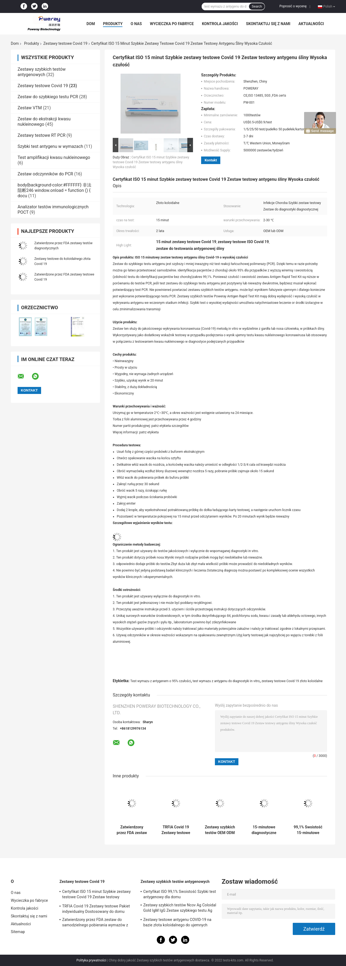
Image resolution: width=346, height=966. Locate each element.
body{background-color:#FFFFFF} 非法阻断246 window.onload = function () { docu (54, 190)
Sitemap (18, 932)
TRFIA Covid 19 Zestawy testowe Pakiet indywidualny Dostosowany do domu (176, 830)
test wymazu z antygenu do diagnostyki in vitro (226, 681)
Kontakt (211, 160)
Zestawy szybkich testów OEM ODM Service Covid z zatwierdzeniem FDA (220, 830)
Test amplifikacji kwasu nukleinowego (54, 157)
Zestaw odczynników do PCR (45, 173)
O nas (136, 24)
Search (257, 6)
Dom (90, 24)
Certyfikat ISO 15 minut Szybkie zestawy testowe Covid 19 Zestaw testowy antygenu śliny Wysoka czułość (151, 162)
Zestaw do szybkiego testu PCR (48, 96)
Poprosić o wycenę (293, 6)
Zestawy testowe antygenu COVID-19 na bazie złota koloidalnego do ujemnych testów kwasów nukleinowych (177, 923)
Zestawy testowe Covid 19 (65, 43)
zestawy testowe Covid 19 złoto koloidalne (291, 681)
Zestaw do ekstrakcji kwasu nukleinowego (44, 121)
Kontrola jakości (220, 24)
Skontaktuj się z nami (268, 24)
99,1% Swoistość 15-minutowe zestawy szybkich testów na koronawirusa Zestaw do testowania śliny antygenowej (308, 830)
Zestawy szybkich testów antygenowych (42, 72)
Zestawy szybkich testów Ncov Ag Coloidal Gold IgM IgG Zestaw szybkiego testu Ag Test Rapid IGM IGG (179, 908)
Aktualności (311, 24)
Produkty (112, 24)
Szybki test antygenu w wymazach (50, 146)
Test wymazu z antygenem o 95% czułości (160, 681)
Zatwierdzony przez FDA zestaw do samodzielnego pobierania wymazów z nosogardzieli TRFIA (131, 830)
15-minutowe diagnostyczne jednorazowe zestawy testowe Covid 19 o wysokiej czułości (264, 830)
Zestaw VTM (30, 107)
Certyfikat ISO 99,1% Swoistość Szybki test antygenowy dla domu (179, 894)
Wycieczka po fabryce (172, 24)
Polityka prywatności (91, 960)
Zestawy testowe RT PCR (41, 135)
